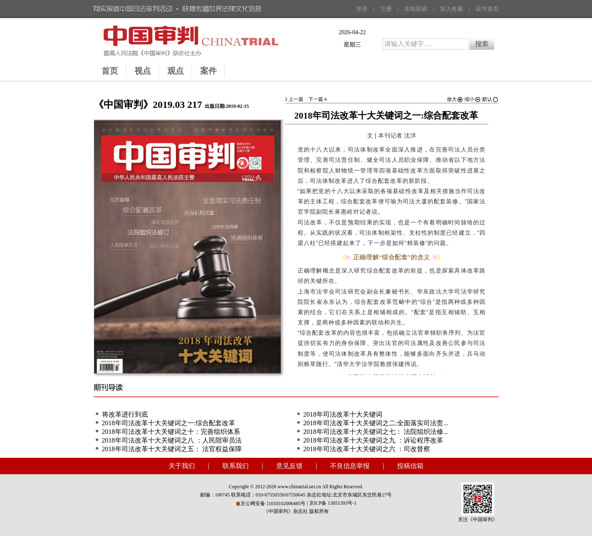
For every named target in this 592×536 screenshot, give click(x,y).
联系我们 (235, 465)
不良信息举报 (350, 465)
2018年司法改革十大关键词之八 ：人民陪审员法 (172, 440)
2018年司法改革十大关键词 (342, 414)
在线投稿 (415, 9)
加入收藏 (451, 9)
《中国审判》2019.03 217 (148, 104)
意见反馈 (289, 465)
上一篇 (294, 99)
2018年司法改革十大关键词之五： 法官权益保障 (172, 448)
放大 (455, 99)
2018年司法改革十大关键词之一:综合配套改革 (168, 422)
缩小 (473, 99)
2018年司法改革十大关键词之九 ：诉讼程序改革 (373, 440)
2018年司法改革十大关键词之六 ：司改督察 (366, 448)
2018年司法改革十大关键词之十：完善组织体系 (171, 431)
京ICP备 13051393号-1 (333, 503)
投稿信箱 (410, 465)
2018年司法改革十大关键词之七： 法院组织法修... (375, 431)
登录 (362, 9)
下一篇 (317, 99)
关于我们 (182, 465)
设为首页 (487, 9)
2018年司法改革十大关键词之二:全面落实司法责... (375, 422)
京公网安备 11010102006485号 (271, 503)
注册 (386, 9)
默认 (490, 99)
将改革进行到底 (125, 414)
